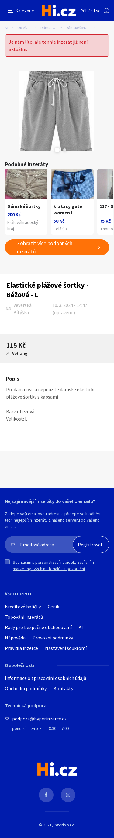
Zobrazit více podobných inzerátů (44, 247)
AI (81, 627)
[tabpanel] (57, 111)
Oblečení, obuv (28, 27)
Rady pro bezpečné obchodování (38, 627)
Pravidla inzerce (21, 648)
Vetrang (19, 353)
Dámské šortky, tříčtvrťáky (82, 27)
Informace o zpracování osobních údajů (45, 678)
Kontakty (63, 688)
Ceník (53, 606)
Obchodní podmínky (26, 688)
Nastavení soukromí (66, 648)
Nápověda (15, 638)
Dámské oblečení (53, 27)
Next (64, 149)
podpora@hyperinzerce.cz (39, 719)
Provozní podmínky (53, 638)
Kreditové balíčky (23, 606)
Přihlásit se (91, 10)
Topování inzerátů (24, 617)
